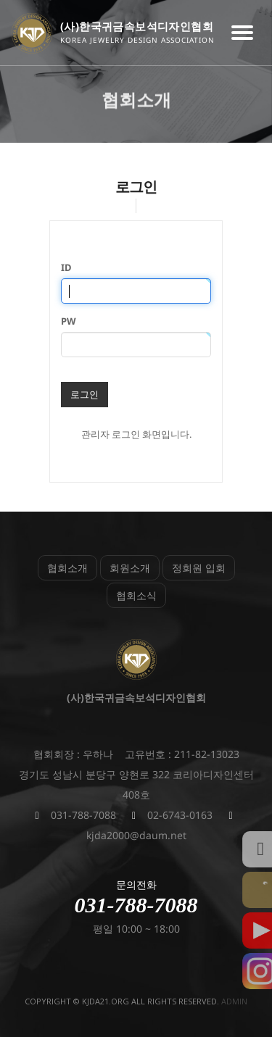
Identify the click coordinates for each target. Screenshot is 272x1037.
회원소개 (130, 568)
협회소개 (67, 568)
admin (234, 1001)
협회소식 (136, 595)
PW (68, 321)
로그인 (84, 394)
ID (66, 267)
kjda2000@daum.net (136, 835)
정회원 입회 (199, 568)
